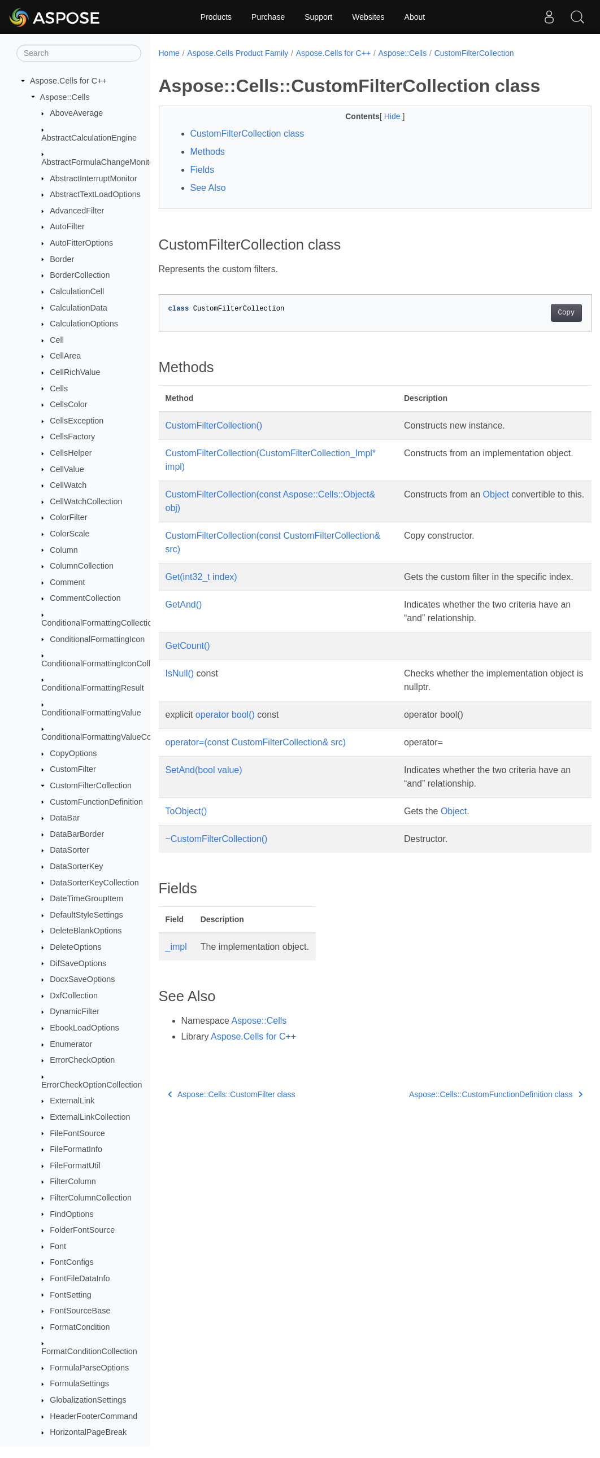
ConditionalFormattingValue (91, 712)
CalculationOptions (84, 323)
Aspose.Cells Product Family (237, 53)
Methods (207, 151)
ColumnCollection (82, 565)
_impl (176, 960)
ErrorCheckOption (82, 1059)
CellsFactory (72, 436)
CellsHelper (71, 452)
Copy (536, 313)
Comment (67, 582)
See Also (208, 188)
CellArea (65, 355)
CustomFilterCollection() (214, 425)
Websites (368, 16)
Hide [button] (378, 116)
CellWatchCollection (86, 501)
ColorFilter (68, 517)
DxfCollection (74, 995)
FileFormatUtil (75, 1165)
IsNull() (180, 687)
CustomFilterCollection (91, 785)
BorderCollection (80, 275)
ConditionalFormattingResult (92, 687)
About (415, 16)
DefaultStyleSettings (86, 914)
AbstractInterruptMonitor (93, 178)
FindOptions (72, 1214)
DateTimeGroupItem (86, 898)
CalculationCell (77, 291)
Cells (59, 388)
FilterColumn (73, 1181)
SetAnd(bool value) (204, 783)
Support (318, 16)
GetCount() (188, 659)
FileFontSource (77, 1133)
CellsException (76, 420)
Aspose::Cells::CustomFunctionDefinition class (465, 1107)
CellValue (67, 469)
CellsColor (68, 404)
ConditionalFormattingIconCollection (106, 663)
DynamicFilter (74, 1011)
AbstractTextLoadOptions (95, 194)
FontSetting (71, 1294)
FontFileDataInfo (80, 1278)
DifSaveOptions (78, 963)
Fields (202, 169)
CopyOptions (73, 753)
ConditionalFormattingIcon (97, 639)
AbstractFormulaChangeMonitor (98, 162)
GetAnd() (184, 618)
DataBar (65, 817)
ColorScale (69, 533)
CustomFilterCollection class (247, 133)
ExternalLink (72, 1100)
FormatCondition (80, 1327)
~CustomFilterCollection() (217, 852)
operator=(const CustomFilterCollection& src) (256, 756)
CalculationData (78, 307)
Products (216, 16)
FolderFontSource (82, 1229)
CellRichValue (75, 372)
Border (62, 259)
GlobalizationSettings (88, 1399)
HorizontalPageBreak (88, 1432)
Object (493, 494)
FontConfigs (72, 1262)
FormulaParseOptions (89, 1367)
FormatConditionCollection (89, 1351)
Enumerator (71, 1044)
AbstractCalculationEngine (89, 137)
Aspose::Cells (65, 97)
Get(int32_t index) (201, 577)
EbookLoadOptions (84, 1027)
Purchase (268, 16)
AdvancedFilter (77, 210)
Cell (57, 339)
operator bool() (225, 728)
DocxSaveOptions (82, 979)
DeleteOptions (75, 946)
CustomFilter (73, 769)
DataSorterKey (76, 866)
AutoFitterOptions (81, 242)
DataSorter (69, 849)
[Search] (78, 53)
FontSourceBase (80, 1310)
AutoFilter (67, 226)
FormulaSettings (79, 1383)
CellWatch (68, 485)
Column (64, 550)
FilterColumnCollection (91, 1197)
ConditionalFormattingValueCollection (109, 736)
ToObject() (186, 825)
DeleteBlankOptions (85, 930)
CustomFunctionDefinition (96, 801)
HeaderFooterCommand (93, 1416)
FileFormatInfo (76, 1149)
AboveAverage (76, 112)
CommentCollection (85, 598)
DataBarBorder (77, 834)
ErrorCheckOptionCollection (91, 1084)
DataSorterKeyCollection (94, 882)
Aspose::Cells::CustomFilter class (231, 1107)
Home (169, 53)
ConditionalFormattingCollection (98, 622)
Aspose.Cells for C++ (68, 80)
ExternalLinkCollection (90, 1116)
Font (58, 1246)
